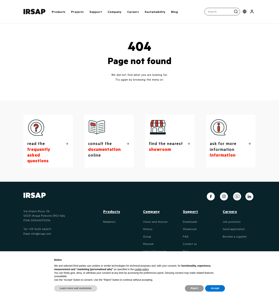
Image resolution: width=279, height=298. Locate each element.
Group (147, 236)
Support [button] (96, 12)
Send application (234, 229)
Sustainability (155, 12)
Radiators (109, 221)
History (147, 229)
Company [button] (115, 12)
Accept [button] (215, 288)
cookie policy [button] (142, 269)
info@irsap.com (41, 233)
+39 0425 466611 (39, 229)
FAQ (186, 236)
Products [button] (58, 12)
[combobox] (222, 11)
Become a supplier (235, 236)
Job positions (232, 221)
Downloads (190, 221)
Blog (174, 12)
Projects (77, 12)
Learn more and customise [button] (75, 288)
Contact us (190, 244)
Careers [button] (133, 12)
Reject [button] (194, 288)
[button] (252, 11)
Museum (148, 244)
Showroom (190, 229)
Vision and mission (155, 221)
